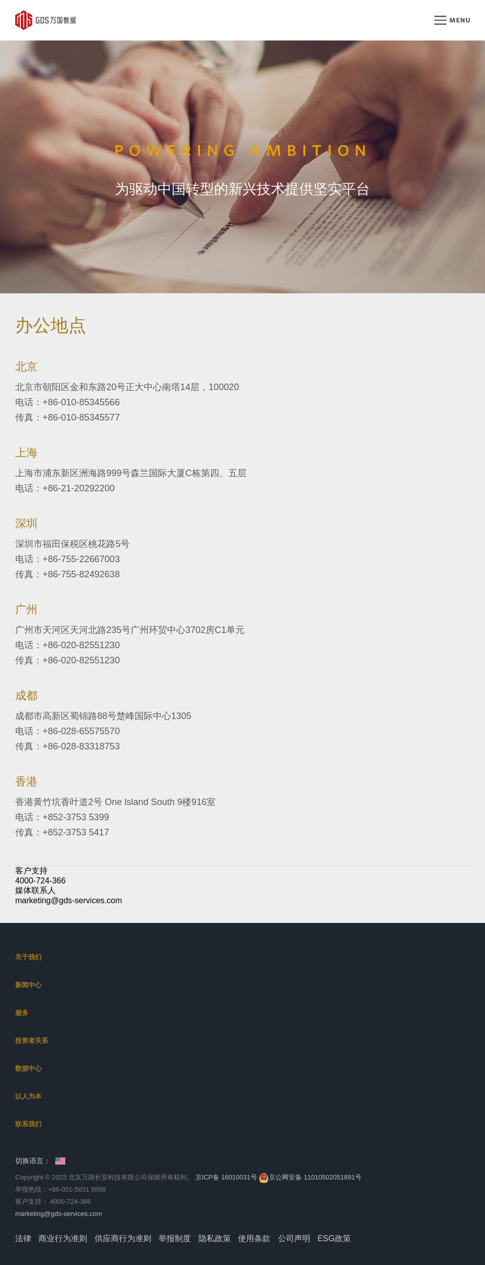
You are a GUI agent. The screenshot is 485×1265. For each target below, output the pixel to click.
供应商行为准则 (123, 1238)
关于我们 (28, 957)
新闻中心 (28, 985)
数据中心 (28, 1068)
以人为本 (28, 1096)
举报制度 (174, 1238)
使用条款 (254, 1238)
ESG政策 (334, 1238)
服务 (21, 1013)
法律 (23, 1238)
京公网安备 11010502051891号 (310, 1177)
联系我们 (28, 1124)
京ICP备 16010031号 (226, 1177)
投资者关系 (31, 1040)
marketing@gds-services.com (68, 900)
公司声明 (294, 1238)
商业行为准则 (62, 1238)
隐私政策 (214, 1238)
